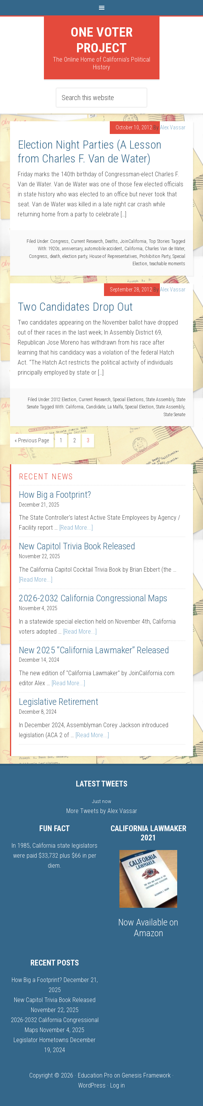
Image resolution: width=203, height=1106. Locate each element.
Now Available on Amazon (148, 928)
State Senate (174, 414)
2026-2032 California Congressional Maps (93, 598)
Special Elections (128, 399)
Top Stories (159, 241)
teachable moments (167, 263)
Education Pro (95, 1075)
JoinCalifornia (133, 241)
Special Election (139, 407)
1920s (54, 248)
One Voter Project (101, 39)
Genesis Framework (146, 1075)
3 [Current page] (88, 440)
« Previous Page (32, 440)
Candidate (95, 407)
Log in (117, 1085)
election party (74, 256)
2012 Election (63, 399)
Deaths (111, 241)
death (55, 256)
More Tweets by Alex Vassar (101, 811)
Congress (59, 241)
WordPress (92, 1085)
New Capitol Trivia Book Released (77, 546)
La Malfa (115, 407)
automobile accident (103, 248)
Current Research (87, 241)
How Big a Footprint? (55, 494)
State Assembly (160, 399)
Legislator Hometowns (41, 1040)
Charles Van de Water (164, 248)
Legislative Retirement (58, 701)
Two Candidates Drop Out (75, 306)
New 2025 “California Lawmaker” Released (94, 650)
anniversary (72, 248)
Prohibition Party (154, 256)
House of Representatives (113, 256)
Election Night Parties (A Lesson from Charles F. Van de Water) (89, 151)
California (133, 248)
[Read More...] (76, 527)
